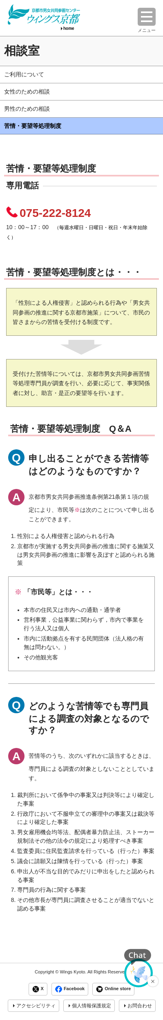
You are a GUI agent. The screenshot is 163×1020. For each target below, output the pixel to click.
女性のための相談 (27, 91)
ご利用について (24, 74)
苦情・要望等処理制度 (32, 126)
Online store (113, 989)
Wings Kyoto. (73, 971)
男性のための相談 (27, 108)
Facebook (70, 989)
